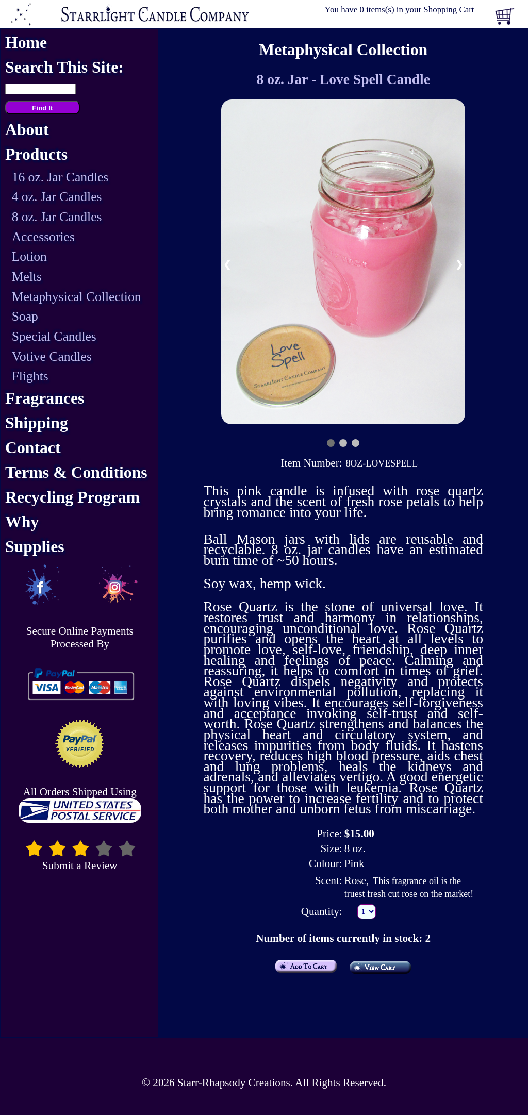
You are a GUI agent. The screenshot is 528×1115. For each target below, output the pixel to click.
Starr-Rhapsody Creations (233, 1082)
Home (26, 43)
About (27, 130)
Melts (27, 276)
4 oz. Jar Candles (57, 196)
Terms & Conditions (76, 472)
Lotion (29, 256)
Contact (33, 448)
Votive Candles (52, 356)
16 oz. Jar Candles (60, 177)
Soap (25, 316)
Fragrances (44, 398)
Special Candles (54, 336)
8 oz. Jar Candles (57, 216)
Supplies (34, 547)
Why (22, 522)
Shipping (36, 423)
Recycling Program (72, 497)
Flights (30, 376)
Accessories (43, 236)
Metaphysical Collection (76, 296)
